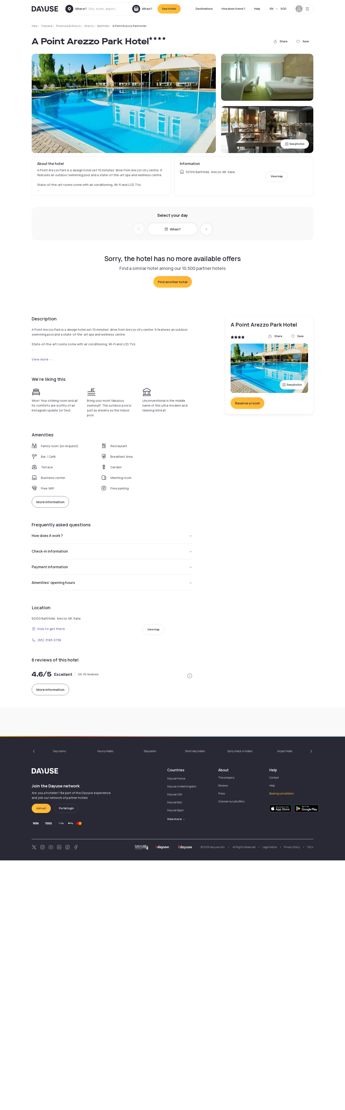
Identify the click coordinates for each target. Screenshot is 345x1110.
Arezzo (89, 26)
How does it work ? (233, 9)
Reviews (223, 1035)
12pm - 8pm (205, 928)
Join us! (41, 1058)
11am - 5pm (106, 928)
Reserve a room (247, 488)
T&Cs (310, 1097)
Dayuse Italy (174, 1052)
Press (221, 1043)
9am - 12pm (237, 928)
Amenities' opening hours (112, 746)
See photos (295, 144)
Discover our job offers (231, 1051)
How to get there (48, 793)
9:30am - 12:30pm (77, 928)
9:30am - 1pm (46, 928)
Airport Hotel (284, 1001)
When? (173, 229)
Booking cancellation (281, 1043)
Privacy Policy (292, 1097)
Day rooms (59, 1001)
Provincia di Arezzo (68, 26)
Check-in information (112, 715)
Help (257, 9)
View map (277, 176)
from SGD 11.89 (151, 667)
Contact (274, 1027)
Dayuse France (176, 1028)
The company (226, 1027)
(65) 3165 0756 (46, 804)
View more (42, 445)
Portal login (66, 1058)
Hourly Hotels (105, 1001)
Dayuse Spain (175, 1060)
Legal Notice (269, 1097)
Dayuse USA (174, 1044)
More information (50, 587)
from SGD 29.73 (47, 667)
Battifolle (103, 26)
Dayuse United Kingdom (181, 1036)
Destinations (204, 9)
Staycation (150, 1001)
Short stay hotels (195, 1001)
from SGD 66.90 (100, 667)
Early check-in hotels (240, 1001)
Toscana (46, 26)
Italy (34, 26)
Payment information (112, 731)
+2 (124, 928)
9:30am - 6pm (179, 928)
